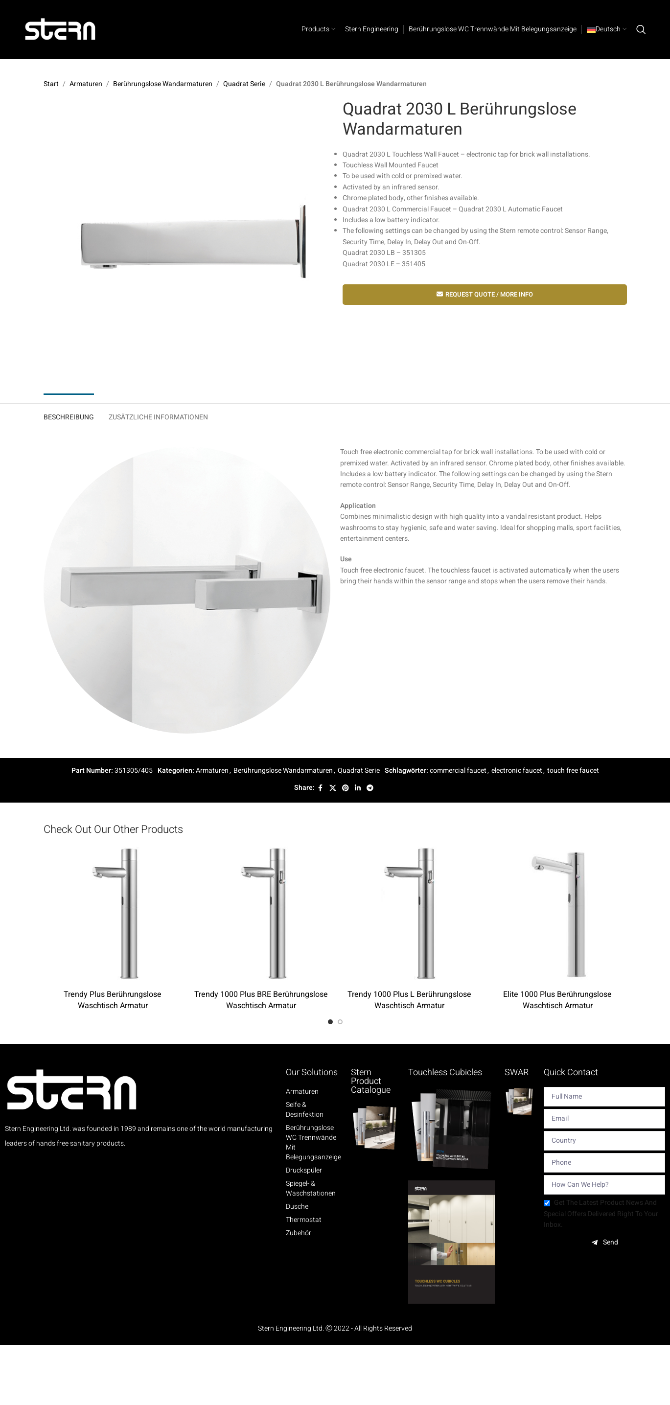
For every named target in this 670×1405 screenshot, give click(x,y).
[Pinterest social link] (345, 788)
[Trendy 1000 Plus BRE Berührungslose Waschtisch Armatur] (261, 916)
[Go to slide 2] (340, 1021)
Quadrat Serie (244, 84)
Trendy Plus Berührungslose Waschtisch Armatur (113, 1000)
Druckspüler (304, 1170)
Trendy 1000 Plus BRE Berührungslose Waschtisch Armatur (261, 1000)
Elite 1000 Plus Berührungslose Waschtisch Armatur (557, 1000)
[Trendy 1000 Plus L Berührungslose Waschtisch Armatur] (409, 916)
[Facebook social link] (320, 788)
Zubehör (298, 1233)
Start (51, 84)
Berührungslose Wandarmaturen (162, 84)
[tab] (69, 415)
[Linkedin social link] (358, 788)
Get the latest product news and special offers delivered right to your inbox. (601, 1214)
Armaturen (85, 84)
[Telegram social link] (370, 788)
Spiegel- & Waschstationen (311, 1188)
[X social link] (332, 788)
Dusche (297, 1207)
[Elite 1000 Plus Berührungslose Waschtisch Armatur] (557, 916)
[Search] (641, 29)
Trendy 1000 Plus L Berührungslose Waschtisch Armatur (409, 1000)
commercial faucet (458, 770)
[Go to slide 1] (330, 1021)
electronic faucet (516, 770)
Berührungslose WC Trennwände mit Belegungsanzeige (313, 1142)
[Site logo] (60, 29)
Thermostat (304, 1220)
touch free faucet (573, 770)
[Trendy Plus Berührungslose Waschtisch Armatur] (113, 916)
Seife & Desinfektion (304, 1110)
